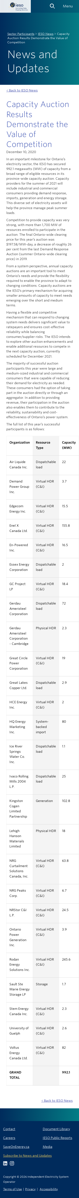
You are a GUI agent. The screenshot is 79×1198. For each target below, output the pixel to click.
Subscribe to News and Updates (27, 1156)
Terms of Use (12, 1189)
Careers (9, 1138)
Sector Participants (20, 34)
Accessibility (49, 1189)
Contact (9, 1129)
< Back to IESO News (22, 90)
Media (47, 1147)
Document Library (56, 1129)
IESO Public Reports (57, 1138)
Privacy (30, 1189)
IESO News (45, 34)
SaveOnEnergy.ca (16, 1147)
